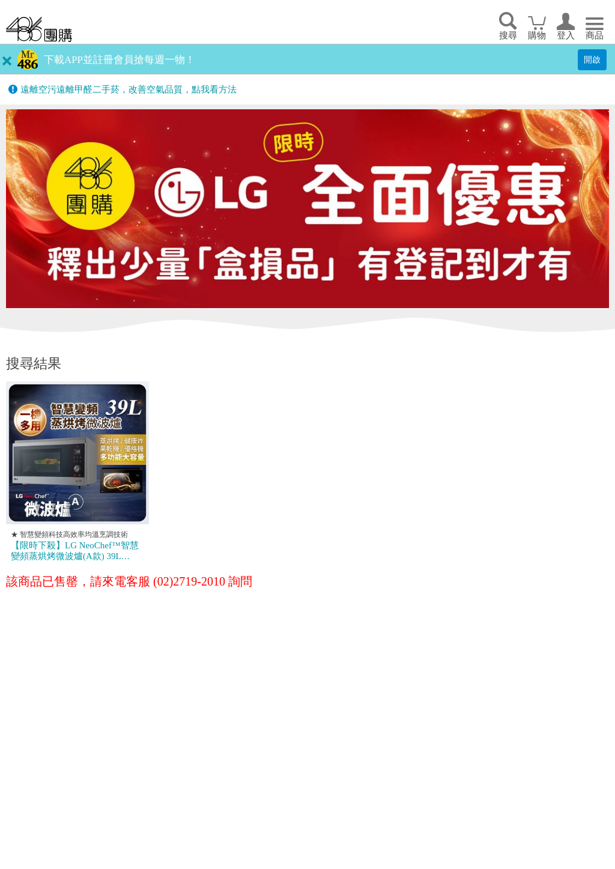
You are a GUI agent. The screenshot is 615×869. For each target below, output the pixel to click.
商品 (595, 35)
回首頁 (39, 29)
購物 (537, 35)
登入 (566, 35)
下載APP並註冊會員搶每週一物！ (119, 59)
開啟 (592, 59)
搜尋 (508, 35)
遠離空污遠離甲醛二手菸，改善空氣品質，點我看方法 (128, 89)
